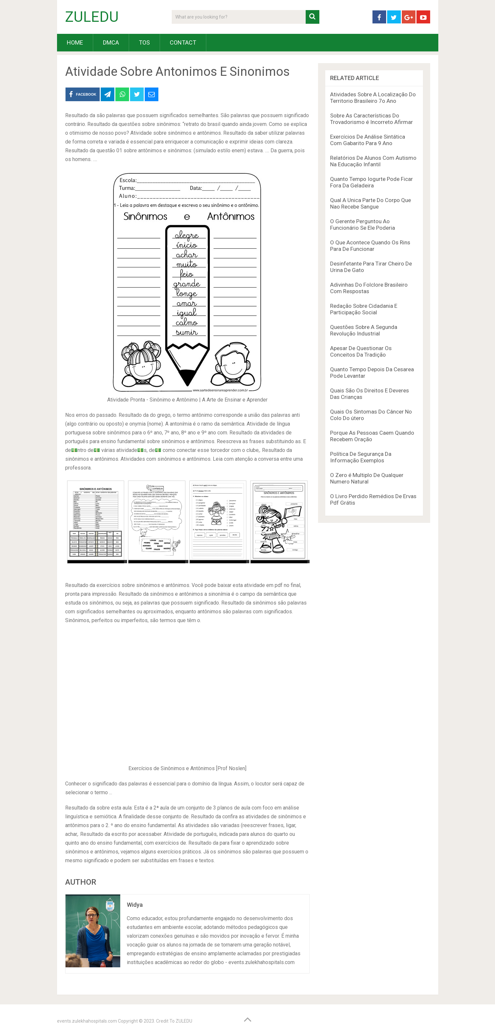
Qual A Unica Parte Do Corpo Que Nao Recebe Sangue (370, 203)
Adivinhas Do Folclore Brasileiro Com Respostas (369, 287)
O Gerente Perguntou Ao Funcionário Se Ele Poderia (362, 224)
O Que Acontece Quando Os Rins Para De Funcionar (370, 245)
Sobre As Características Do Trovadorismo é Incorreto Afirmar (371, 118)
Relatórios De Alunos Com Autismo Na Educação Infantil (373, 161)
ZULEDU (92, 17)
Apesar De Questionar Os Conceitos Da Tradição (361, 351)
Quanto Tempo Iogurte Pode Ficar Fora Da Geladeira (371, 182)
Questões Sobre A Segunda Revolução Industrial (363, 330)
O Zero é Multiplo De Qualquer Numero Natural (366, 478)
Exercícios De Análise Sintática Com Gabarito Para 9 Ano (367, 139)
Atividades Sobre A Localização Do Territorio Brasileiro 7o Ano (373, 97)
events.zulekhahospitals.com (87, 1021)
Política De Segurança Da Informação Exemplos (360, 457)
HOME (75, 42)
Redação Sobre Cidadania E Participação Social (363, 309)
